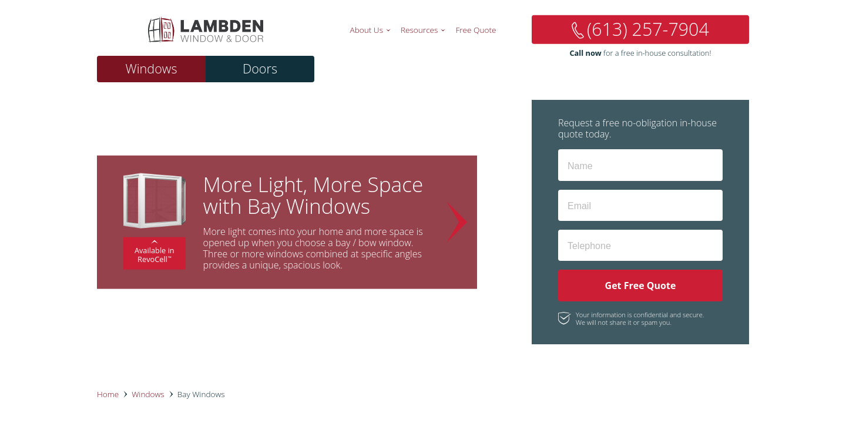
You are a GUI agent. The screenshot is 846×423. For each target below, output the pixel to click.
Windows (151, 68)
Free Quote (475, 29)
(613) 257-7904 (648, 29)
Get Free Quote (640, 285)
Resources (419, 29)
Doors (260, 68)
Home (108, 394)
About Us (366, 29)
